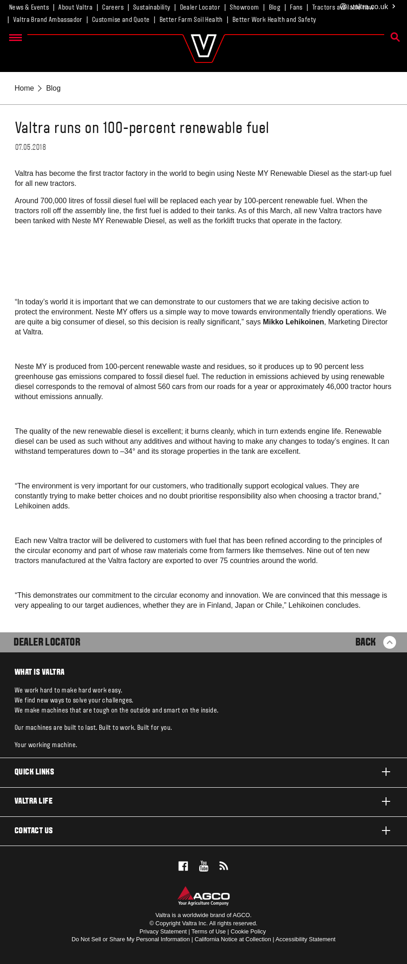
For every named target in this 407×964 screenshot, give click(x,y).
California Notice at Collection (233, 939)
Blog (275, 8)
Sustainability (151, 8)
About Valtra (75, 8)
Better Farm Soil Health (191, 20)
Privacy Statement (163, 931)
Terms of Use (208, 931)
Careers (113, 8)
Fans (296, 8)
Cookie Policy (248, 931)
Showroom (244, 8)
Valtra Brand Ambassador (47, 20)
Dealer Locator (200, 8)
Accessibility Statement (306, 939)
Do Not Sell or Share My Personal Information (131, 939)
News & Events (29, 8)
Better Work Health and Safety (274, 20)
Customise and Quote (121, 20)
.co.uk (368, 7)
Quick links (203, 771)
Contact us (203, 830)
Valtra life (203, 801)
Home (24, 88)
